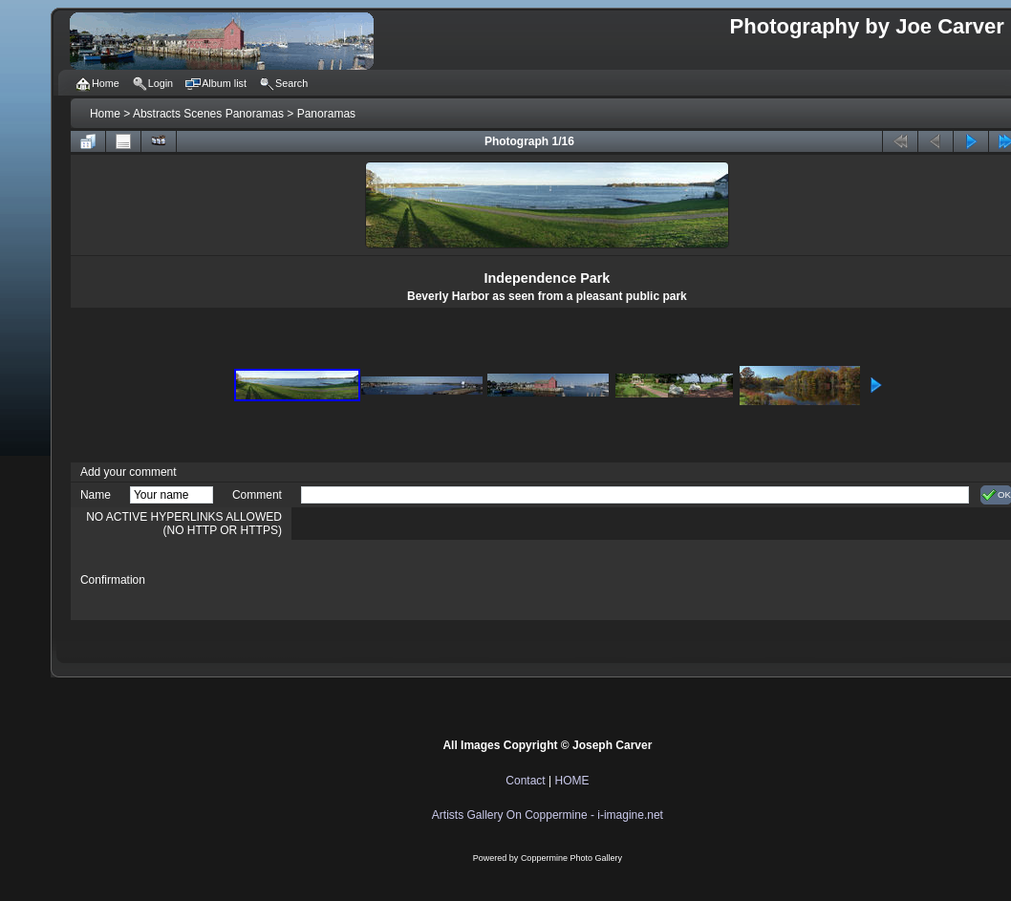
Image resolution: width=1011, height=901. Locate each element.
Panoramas (326, 113)
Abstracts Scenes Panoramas (208, 113)
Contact (525, 780)
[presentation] (446, 580)
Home (105, 113)
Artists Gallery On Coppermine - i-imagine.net (547, 815)
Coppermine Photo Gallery (571, 858)
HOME (571, 780)
